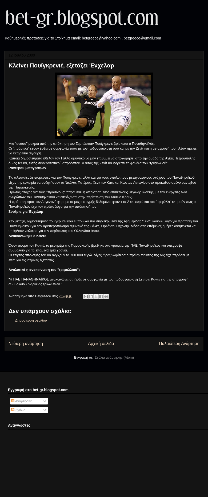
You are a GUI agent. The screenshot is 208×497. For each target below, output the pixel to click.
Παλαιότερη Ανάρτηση (179, 343)
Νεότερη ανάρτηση (26, 343)
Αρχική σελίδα (101, 343)
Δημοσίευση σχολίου (31, 320)
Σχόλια (18, 410)
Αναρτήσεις (22, 401)
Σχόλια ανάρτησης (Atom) (114, 357)
